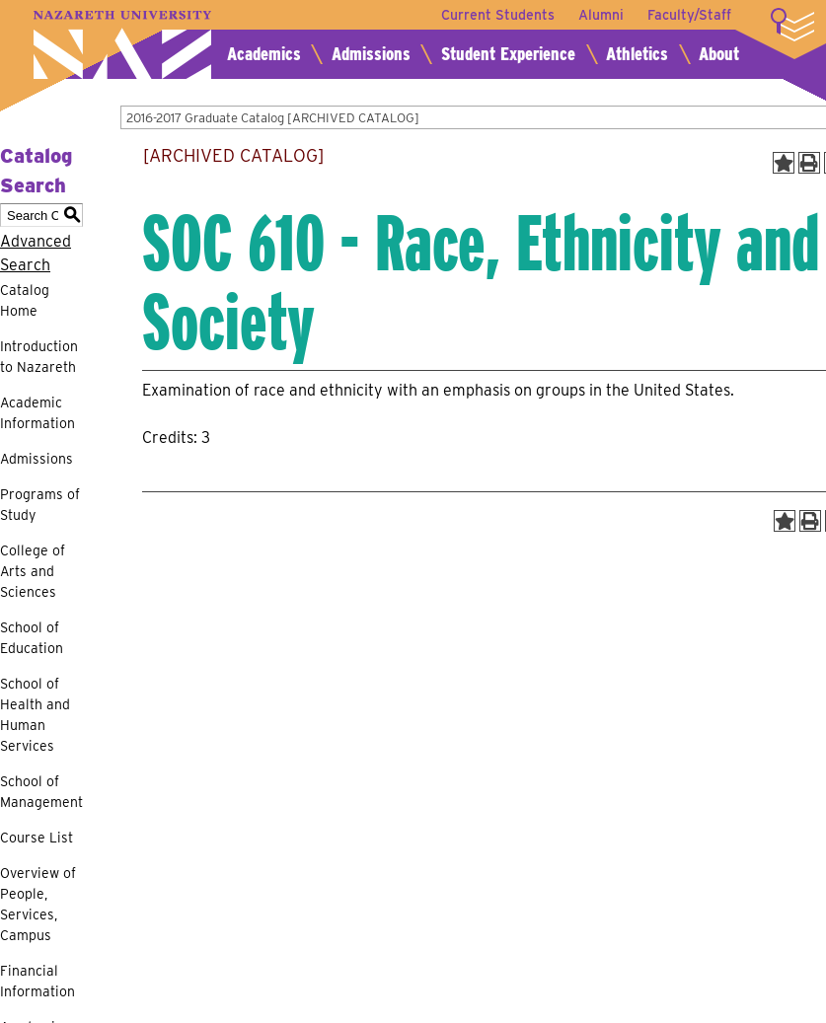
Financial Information (37, 981)
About (719, 53)
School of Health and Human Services (35, 715)
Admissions (371, 53)
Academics (264, 53)
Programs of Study (40, 504)
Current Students (498, 15)
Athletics (637, 53)
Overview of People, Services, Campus (38, 904)
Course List (36, 837)
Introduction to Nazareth (39, 356)
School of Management (41, 791)
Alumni (601, 15)
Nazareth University (122, 45)
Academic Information (37, 413)
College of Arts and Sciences (32, 571)
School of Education (31, 638)
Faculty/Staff (689, 15)
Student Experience (508, 53)
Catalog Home (24, 300)
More (792, 24)
